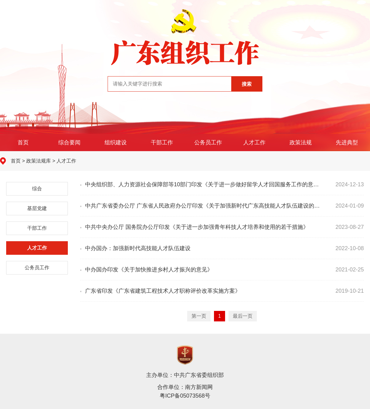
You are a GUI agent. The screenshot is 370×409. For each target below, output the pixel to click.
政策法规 (301, 142)
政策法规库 (38, 160)
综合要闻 (69, 142)
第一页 (198, 316)
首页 (23, 142)
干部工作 (162, 142)
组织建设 (116, 142)
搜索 (247, 84)
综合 (37, 188)
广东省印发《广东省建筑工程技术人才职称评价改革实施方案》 (160, 291)
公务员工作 (208, 142)
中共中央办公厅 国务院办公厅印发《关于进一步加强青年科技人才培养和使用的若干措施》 (194, 227)
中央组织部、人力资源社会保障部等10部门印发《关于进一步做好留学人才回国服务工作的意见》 (202, 184)
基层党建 (37, 208)
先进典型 (347, 142)
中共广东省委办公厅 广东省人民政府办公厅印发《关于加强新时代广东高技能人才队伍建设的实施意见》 (211, 206)
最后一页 (243, 316)
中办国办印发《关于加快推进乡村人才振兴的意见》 (146, 269)
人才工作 (254, 142)
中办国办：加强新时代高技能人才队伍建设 (135, 248)
